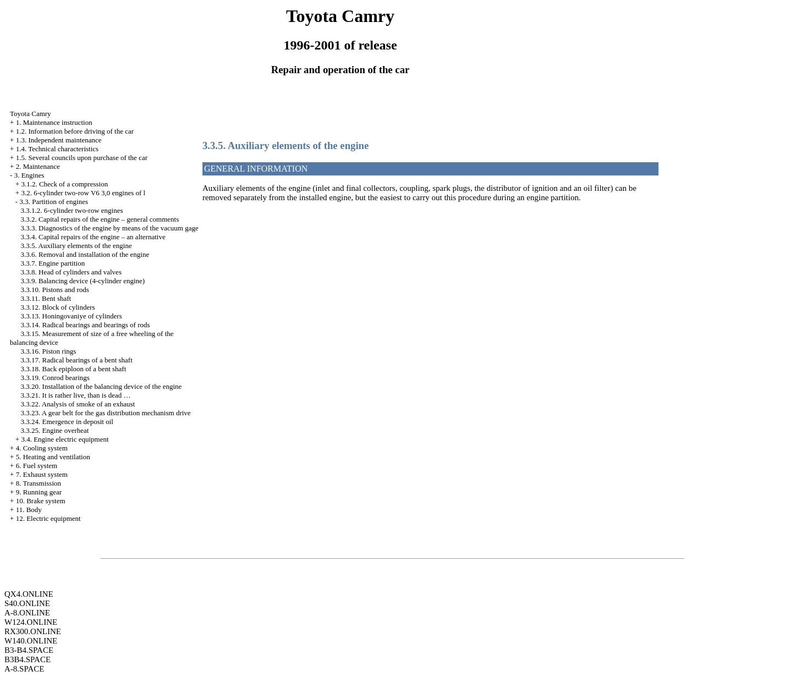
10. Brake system (40, 501)
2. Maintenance (38, 166)
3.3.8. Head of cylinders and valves (71, 272)
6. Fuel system (36, 465)
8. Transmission (38, 483)
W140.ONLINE (30, 640)
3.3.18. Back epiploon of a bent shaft (74, 369)
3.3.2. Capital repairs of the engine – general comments (100, 219)
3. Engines (29, 175)
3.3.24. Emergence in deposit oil (67, 421)
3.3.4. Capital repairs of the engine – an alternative (93, 237)
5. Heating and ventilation (53, 457)
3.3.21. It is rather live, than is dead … (76, 395)
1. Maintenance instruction (54, 122)
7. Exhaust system (42, 474)
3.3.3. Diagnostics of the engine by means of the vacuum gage (110, 228)
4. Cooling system (42, 448)
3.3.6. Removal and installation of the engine (85, 254)
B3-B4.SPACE (28, 650)
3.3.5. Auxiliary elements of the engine (76, 245)
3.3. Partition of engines (53, 201)
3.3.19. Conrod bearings (55, 377)
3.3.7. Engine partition (53, 263)
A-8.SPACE (24, 668)
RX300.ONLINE (32, 631)
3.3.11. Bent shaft (46, 298)
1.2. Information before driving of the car (75, 131)
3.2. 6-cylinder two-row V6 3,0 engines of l (83, 193)
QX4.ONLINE (28, 594)
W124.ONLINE (30, 622)
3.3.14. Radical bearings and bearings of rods (85, 325)
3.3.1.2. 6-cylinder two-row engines (72, 210)
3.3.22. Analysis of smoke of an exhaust (78, 404)
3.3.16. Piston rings (48, 351)
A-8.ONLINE (27, 612)
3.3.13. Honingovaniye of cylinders (71, 316)
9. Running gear (39, 492)
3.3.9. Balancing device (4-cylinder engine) (83, 281)
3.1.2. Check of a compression (64, 184)
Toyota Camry (30, 113)
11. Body (29, 509)
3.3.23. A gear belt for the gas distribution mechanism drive (106, 413)
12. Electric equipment (48, 518)
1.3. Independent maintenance (59, 140)
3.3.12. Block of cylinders (58, 307)
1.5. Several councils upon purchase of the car (81, 157)
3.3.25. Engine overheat (55, 430)
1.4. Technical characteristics (57, 149)
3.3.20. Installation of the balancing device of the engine (101, 386)
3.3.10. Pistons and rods (55, 289)
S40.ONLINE (27, 603)
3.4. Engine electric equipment (64, 439)
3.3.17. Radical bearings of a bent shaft (77, 360)
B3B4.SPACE (27, 659)
